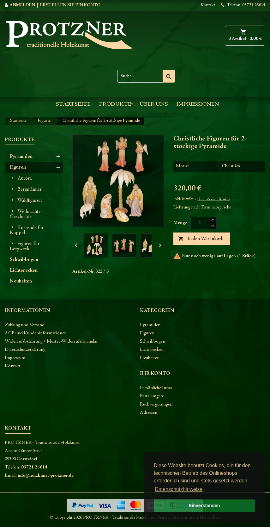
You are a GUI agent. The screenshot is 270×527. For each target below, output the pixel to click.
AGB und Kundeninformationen (36, 333)
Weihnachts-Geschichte (26, 214)
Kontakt (208, 5)
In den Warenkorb (201, 239)
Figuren (18, 167)
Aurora (24, 178)
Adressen (148, 412)
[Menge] (199, 223)
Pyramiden (21, 156)
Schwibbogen (24, 259)
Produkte (115, 104)
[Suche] (146, 76)
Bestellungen (151, 396)
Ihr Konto (155, 373)
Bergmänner (29, 189)
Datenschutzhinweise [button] (178, 489)
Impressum (15, 358)
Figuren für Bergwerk (24, 246)
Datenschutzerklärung (25, 349)
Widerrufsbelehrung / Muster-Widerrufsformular (51, 341)
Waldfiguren (29, 200)
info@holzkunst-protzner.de (46, 475)
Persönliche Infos (156, 388)
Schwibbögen (152, 341)
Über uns (154, 104)
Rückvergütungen (156, 404)
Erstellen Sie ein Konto (70, 5)
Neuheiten (21, 281)
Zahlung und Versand (25, 325)
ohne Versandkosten (213, 199)
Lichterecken (24, 270)
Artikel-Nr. (83, 271)
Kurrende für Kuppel (27, 230)
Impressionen (198, 104)
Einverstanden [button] (204, 505)
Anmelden (22, 5)
